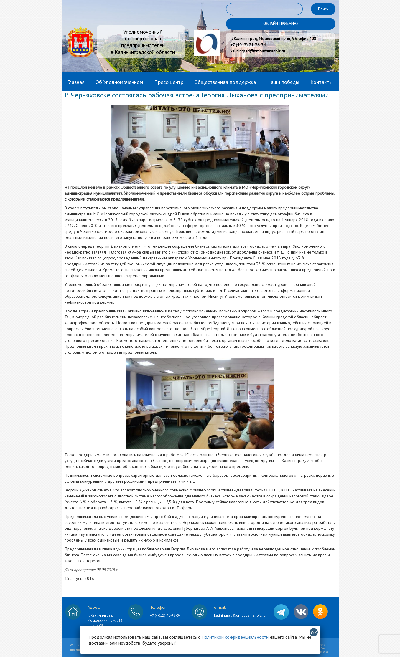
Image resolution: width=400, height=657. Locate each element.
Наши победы (283, 82)
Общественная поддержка (225, 82)
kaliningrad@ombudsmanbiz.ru (240, 615)
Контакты (321, 82)
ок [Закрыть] (314, 632)
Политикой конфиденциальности (235, 637)
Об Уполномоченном (119, 82)
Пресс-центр (168, 82)
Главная (76, 82)
